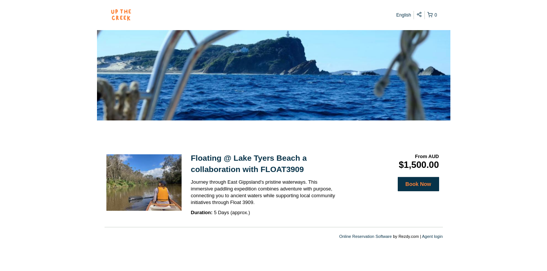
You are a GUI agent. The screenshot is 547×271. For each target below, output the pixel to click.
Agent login (432, 236)
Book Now (418, 184)
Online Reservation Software (365, 236)
